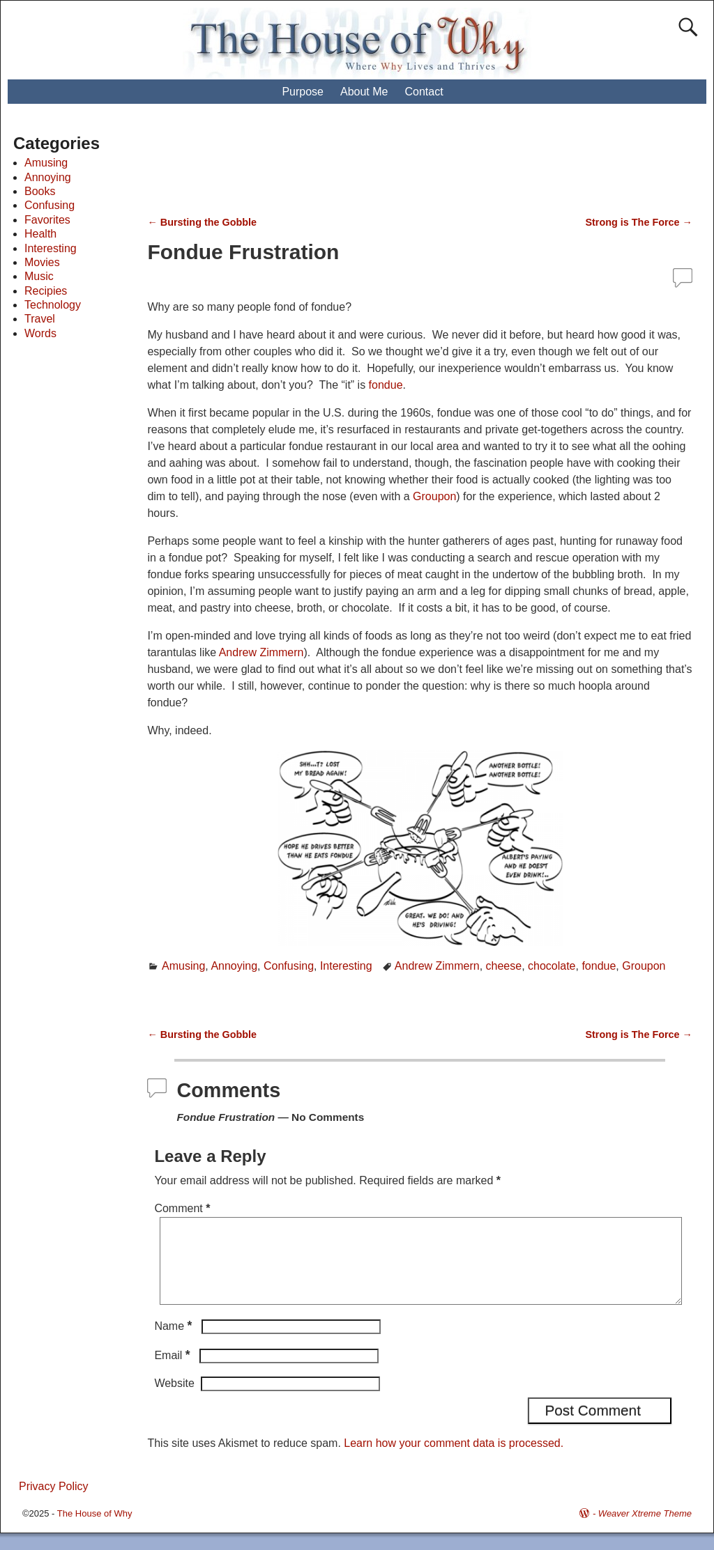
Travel (39, 319)
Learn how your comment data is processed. (453, 1460)
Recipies (45, 291)
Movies (42, 262)
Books (39, 191)
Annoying (234, 966)
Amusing (183, 966)
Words (40, 333)
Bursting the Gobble (202, 222)
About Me (364, 92)
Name (174, 1343)
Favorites (47, 220)
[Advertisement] (406, 167)
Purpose (303, 92)
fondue (386, 385)
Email (173, 1372)
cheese (504, 966)
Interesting (346, 966)
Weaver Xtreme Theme (645, 1530)
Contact (423, 92)
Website (174, 1400)
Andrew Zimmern (261, 652)
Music (39, 276)
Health (40, 234)
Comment (183, 1208)
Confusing (289, 966)
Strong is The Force (638, 222)
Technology (52, 305)
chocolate (552, 966)
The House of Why (94, 1530)
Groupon (434, 496)
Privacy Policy (54, 1503)
